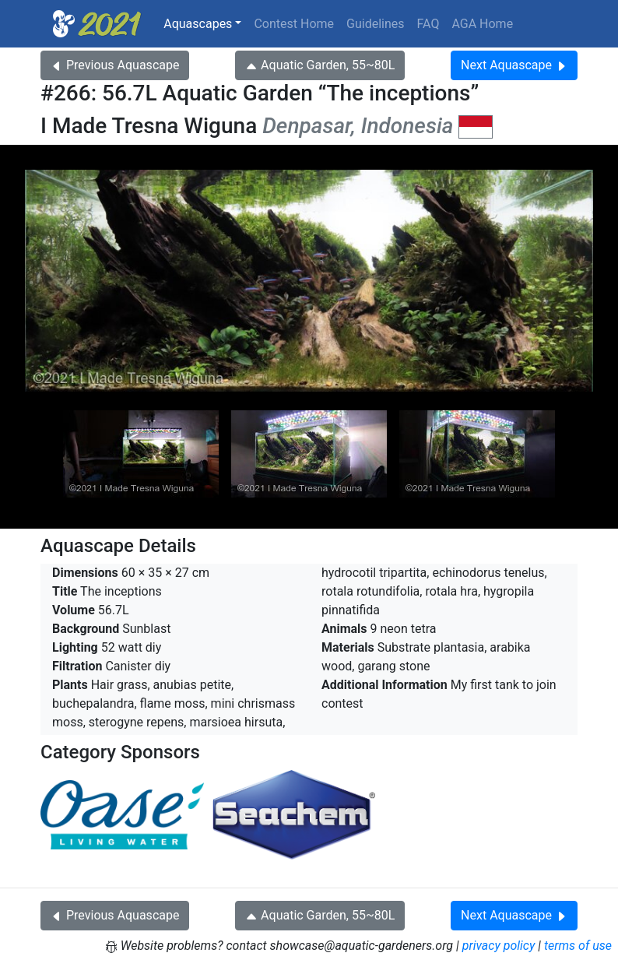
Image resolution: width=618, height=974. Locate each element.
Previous (115, 65)
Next (514, 65)
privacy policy (498, 945)
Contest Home (294, 23)
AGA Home (482, 23)
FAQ (428, 23)
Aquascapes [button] (197, 23)
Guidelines (375, 23)
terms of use (578, 945)
